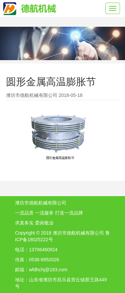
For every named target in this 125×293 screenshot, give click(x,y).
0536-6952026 (44, 259)
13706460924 (43, 249)
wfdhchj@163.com (48, 269)
